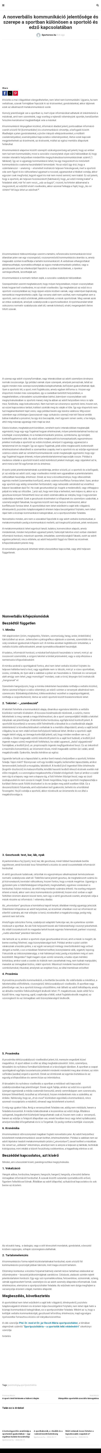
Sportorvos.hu (8, 1440)
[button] (4, 93)
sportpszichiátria (28, 1385)
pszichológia (14, 1385)
